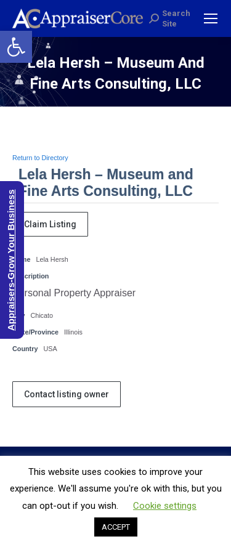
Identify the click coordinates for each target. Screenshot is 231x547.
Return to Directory (40, 157)
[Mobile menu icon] (211, 18)
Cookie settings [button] (165, 505)
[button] (16, 47)
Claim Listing (50, 224)
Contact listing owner (66, 394)
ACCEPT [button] (116, 527)
